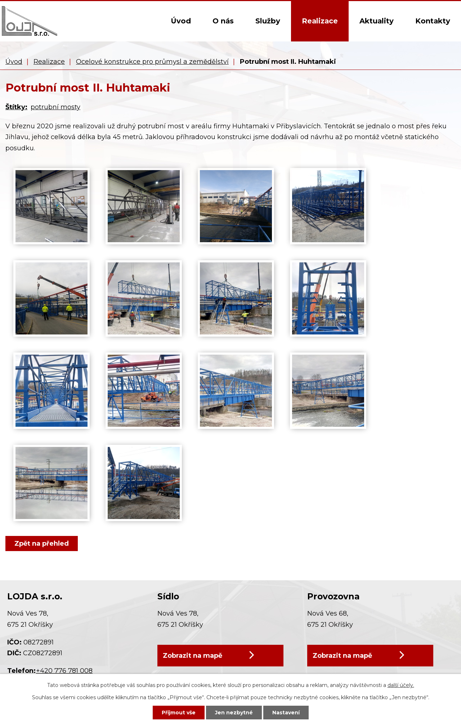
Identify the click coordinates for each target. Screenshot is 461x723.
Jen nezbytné (234, 712)
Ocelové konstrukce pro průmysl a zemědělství (152, 62)
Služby (267, 21)
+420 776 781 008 (64, 671)
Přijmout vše (179, 712)
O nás (223, 21)
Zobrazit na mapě (192, 657)
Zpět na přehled (41, 543)
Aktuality (376, 21)
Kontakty (432, 21)
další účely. (401, 685)
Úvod (181, 21)
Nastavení (286, 712)
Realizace (320, 21)
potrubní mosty (55, 107)
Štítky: (16, 107)
